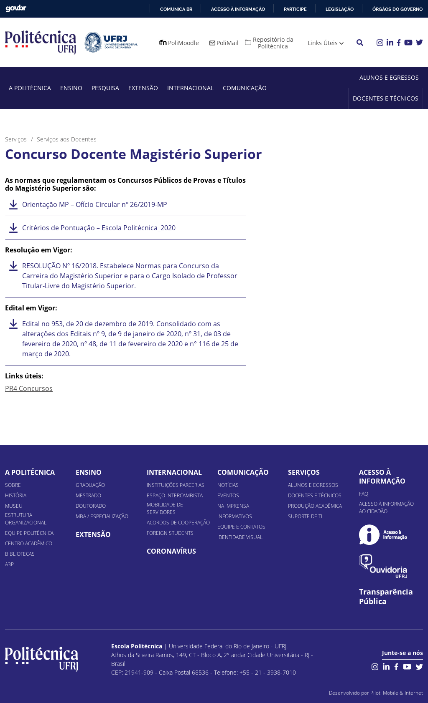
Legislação (340, 9)
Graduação (90, 485)
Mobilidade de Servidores (165, 508)
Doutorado (91, 505)
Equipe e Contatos (241, 526)
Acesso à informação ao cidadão (386, 507)
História (15, 495)
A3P (9, 564)
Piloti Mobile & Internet (396, 692)
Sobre (13, 485)
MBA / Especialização (102, 516)
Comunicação (245, 88)
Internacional (190, 88)
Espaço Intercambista (175, 495)
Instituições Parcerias (175, 485)
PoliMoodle (183, 43)
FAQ (363, 493)
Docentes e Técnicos (385, 98)
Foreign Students (170, 533)
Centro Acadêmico (28, 543)
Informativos (234, 516)
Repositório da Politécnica (273, 42)
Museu (14, 505)
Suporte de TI (305, 516)
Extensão (143, 88)
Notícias (228, 485)
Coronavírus (171, 551)
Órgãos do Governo (397, 9)
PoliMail (228, 43)
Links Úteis (323, 43)
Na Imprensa (233, 505)
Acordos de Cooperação (178, 522)
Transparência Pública (386, 596)
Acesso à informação (238, 9)
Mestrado (88, 495)
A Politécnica (30, 88)
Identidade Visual (239, 537)
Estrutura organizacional (25, 519)
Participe (295, 9)
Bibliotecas (20, 553)
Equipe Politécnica (29, 533)
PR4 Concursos (29, 388)
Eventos (228, 495)
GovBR (15, 9)
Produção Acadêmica (315, 505)
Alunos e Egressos (389, 77)
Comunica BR (176, 9)
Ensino (71, 88)
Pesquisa (105, 88)
